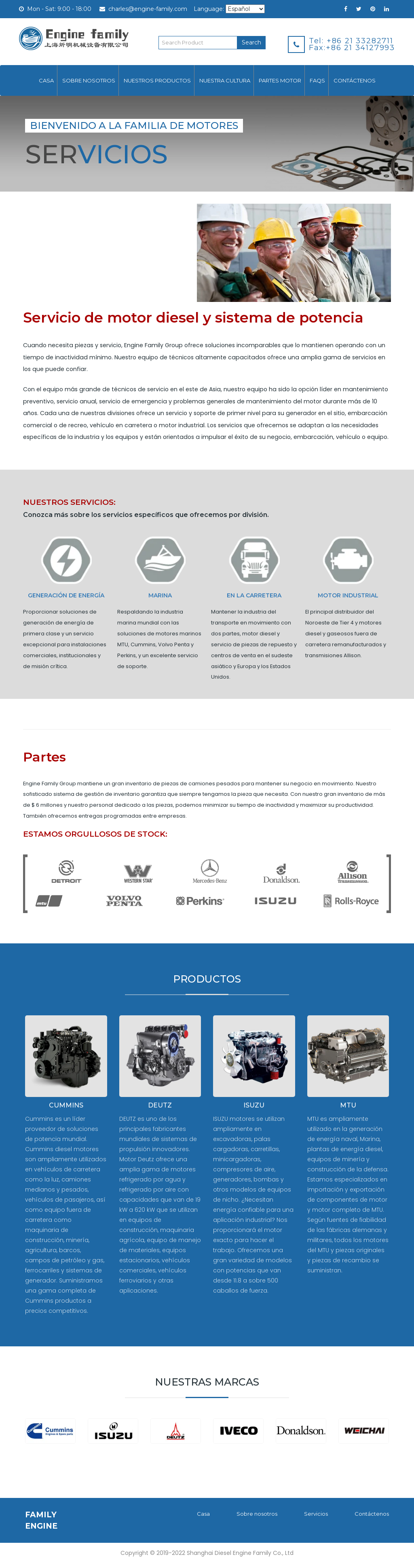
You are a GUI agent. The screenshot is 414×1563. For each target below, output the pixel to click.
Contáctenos (355, 80)
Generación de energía (66, 596)
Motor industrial (348, 596)
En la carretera (254, 596)
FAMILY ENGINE (41, 1520)
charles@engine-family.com (143, 9)
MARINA (160, 596)
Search (251, 42)
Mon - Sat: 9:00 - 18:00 (55, 9)
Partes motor (280, 80)
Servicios (316, 1513)
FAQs (317, 80)
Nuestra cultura (224, 80)
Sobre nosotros (88, 80)
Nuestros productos (157, 80)
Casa (46, 80)
